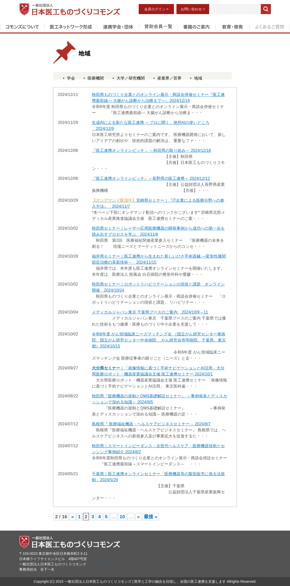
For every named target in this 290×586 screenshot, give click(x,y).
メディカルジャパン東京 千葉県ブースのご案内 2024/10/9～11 (150, 312)
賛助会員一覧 (158, 25)
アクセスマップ (99, 564)
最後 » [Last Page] (150, 516)
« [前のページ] (72, 516)
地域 (198, 78)
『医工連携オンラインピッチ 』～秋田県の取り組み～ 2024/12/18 (151, 150)
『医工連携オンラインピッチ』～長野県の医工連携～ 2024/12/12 (151, 178)
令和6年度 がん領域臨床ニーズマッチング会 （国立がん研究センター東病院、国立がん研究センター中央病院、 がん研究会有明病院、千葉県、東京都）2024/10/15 (159, 340)
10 (122, 516)
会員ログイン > (156, 9)
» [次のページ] (138, 516)
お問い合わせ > (193, 9)
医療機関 (96, 78)
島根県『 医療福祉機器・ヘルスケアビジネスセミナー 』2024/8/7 (151, 424)
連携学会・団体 (118, 25)
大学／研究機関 (131, 78)
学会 (71, 78)
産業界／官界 (169, 78)
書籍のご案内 (196, 25)
